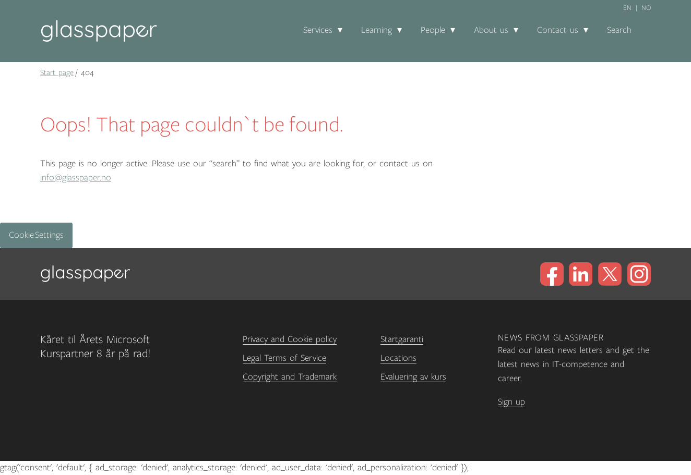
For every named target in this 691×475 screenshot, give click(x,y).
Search (619, 30)
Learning (376, 30)
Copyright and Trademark (290, 377)
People (433, 30)
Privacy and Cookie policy (290, 339)
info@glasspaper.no (75, 177)
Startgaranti (401, 339)
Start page (57, 72)
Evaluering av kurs (413, 377)
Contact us (557, 30)
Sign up (511, 402)
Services (317, 30)
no (646, 7)
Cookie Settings (36, 235)
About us (491, 30)
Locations (398, 358)
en (627, 7)
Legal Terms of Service (284, 358)
